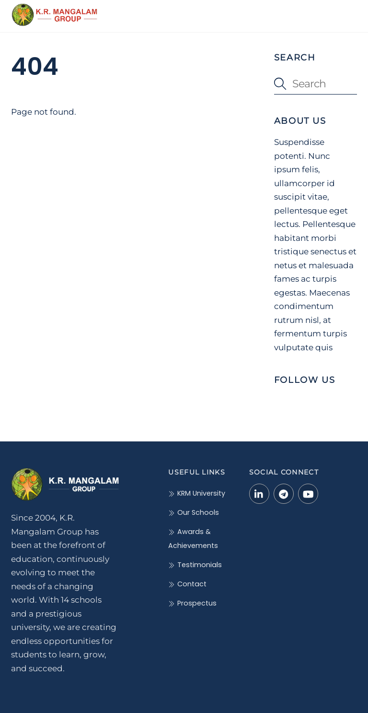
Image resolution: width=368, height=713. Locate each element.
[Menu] (343, 13)
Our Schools (193, 512)
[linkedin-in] (259, 493)
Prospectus (192, 603)
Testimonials (194, 565)
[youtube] (308, 493)
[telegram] (284, 493)
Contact (187, 584)
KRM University (196, 493)
